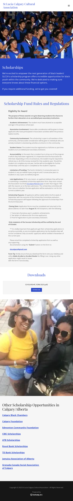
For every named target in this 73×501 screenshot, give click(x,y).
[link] (26, 8)
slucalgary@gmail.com (35, 184)
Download (36, 290)
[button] (69, 6)
